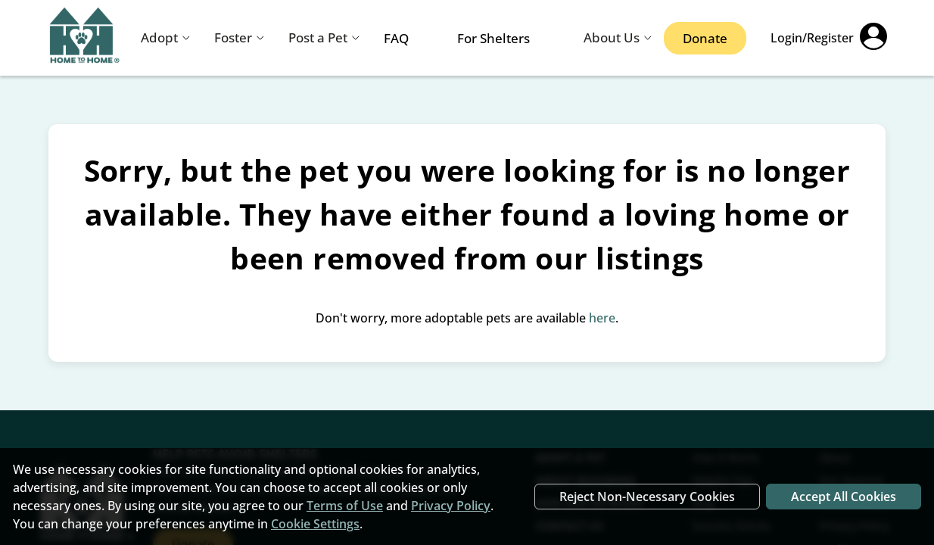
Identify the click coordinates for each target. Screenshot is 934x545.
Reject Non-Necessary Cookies (647, 496)
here (602, 318)
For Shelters (493, 38)
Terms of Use (345, 505)
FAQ (396, 38)
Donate (705, 38)
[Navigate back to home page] (85, 38)
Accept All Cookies (843, 496)
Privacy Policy (450, 505)
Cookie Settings (315, 523)
